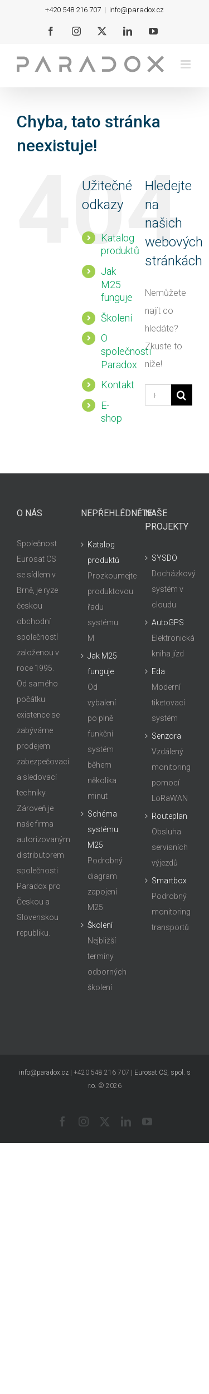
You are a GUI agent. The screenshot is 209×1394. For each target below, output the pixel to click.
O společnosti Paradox (126, 351)
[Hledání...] (158, 395)
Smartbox (169, 880)
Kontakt (117, 384)
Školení (116, 318)
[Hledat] (181, 395)
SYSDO (164, 557)
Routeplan (169, 816)
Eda (158, 671)
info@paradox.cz (136, 10)
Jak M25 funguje (117, 284)
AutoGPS (168, 622)
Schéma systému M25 (103, 829)
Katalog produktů (103, 552)
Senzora (166, 735)
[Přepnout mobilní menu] (186, 64)
